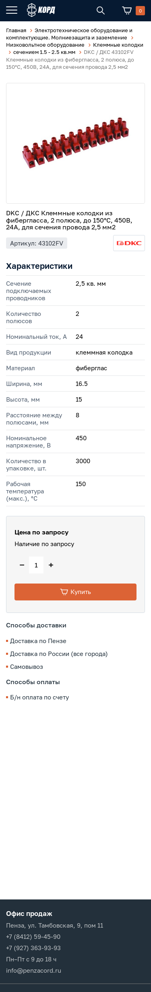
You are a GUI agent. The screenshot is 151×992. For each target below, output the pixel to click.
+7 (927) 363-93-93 (33, 947)
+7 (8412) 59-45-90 (33, 936)
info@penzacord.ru (33, 970)
